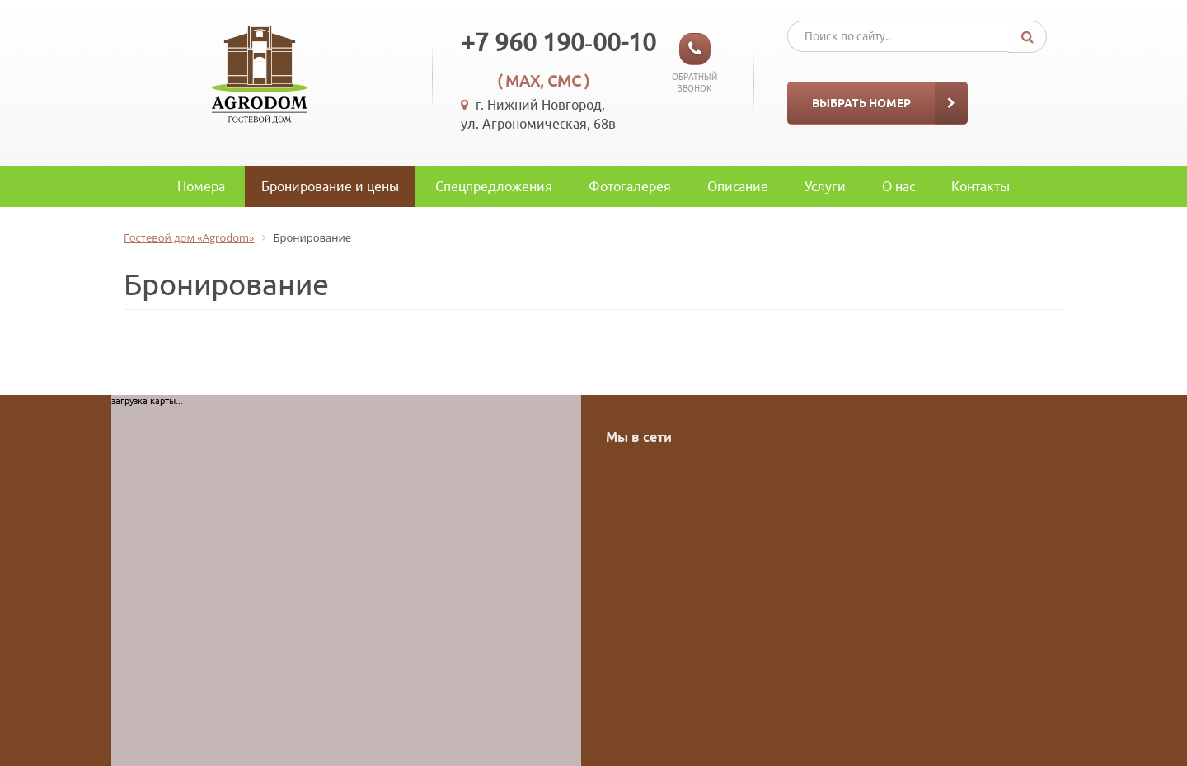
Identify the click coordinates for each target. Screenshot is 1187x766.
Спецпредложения (493, 186)
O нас (898, 186)
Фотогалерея (630, 186)
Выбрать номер (861, 103)
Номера (201, 186)
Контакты (980, 186)
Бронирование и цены (330, 186)
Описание (737, 186)
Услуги (825, 186)
